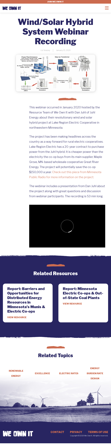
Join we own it (55, 2)
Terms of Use (98, 432)
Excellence (42, 373)
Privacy (76, 432)
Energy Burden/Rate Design (95, 373)
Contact (57, 432)
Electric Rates (68, 373)
